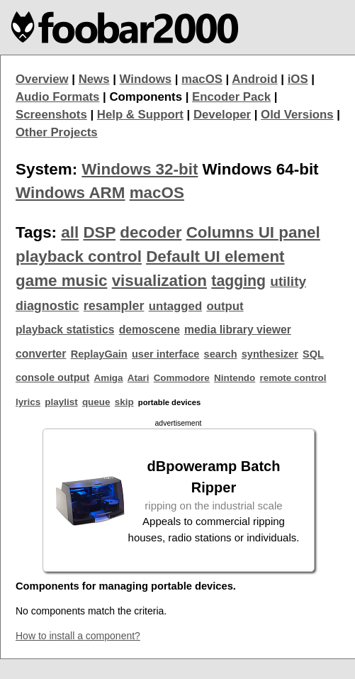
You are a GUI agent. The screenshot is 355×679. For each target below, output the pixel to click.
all (70, 232)
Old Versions (297, 114)
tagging (238, 280)
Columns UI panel (253, 232)
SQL (313, 354)
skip (124, 402)
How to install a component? (78, 635)
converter (41, 354)
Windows (146, 79)
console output (52, 377)
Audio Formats (57, 97)
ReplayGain (99, 354)
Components (145, 97)
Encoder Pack (231, 97)
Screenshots (51, 114)
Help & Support (140, 114)
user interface (165, 354)
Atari (139, 377)
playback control (79, 256)
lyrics (28, 402)
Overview (42, 79)
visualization (159, 280)
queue (96, 402)
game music (61, 280)
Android (254, 79)
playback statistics (65, 330)
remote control (292, 377)
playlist (61, 402)
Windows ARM (70, 193)
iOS (298, 79)
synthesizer (270, 354)
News (94, 79)
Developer (222, 114)
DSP (99, 232)
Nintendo (234, 377)
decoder (150, 232)
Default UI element (215, 256)
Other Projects (57, 132)
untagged (176, 306)
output (224, 306)
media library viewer (237, 330)
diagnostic (47, 306)
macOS (201, 79)
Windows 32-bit (139, 169)
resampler (114, 306)
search (220, 354)
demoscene (149, 330)
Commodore (182, 377)
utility (288, 281)
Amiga (108, 377)
